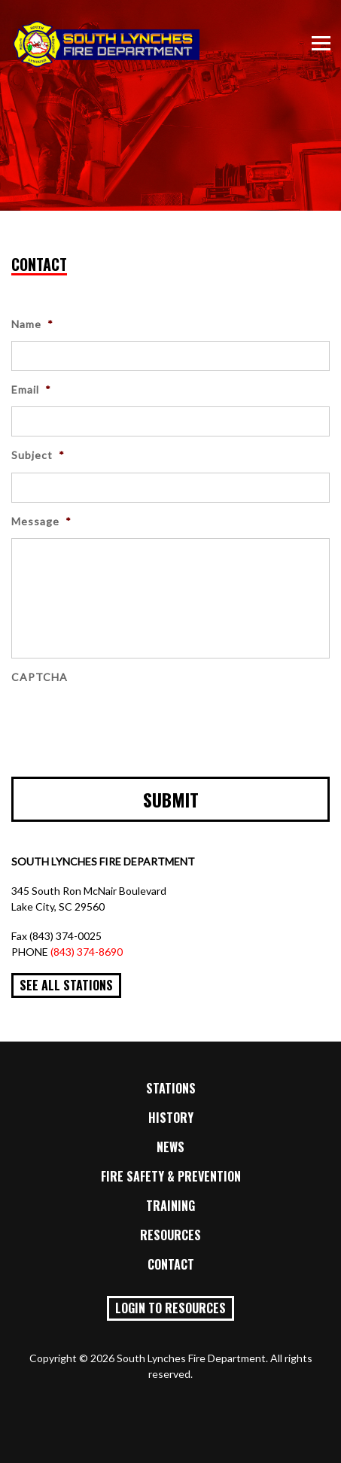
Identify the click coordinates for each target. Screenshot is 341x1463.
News (170, 1147)
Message (41, 521)
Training (170, 1206)
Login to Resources (170, 1308)
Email (31, 389)
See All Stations (66, 985)
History (170, 1118)
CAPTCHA (39, 677)
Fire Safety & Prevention (171, 1176)
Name (32, 324)
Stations (171, 1088)
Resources (170, 1235)
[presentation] (125, 723)
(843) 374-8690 (86, 951)
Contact (171, 1264)
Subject (38, 455)
